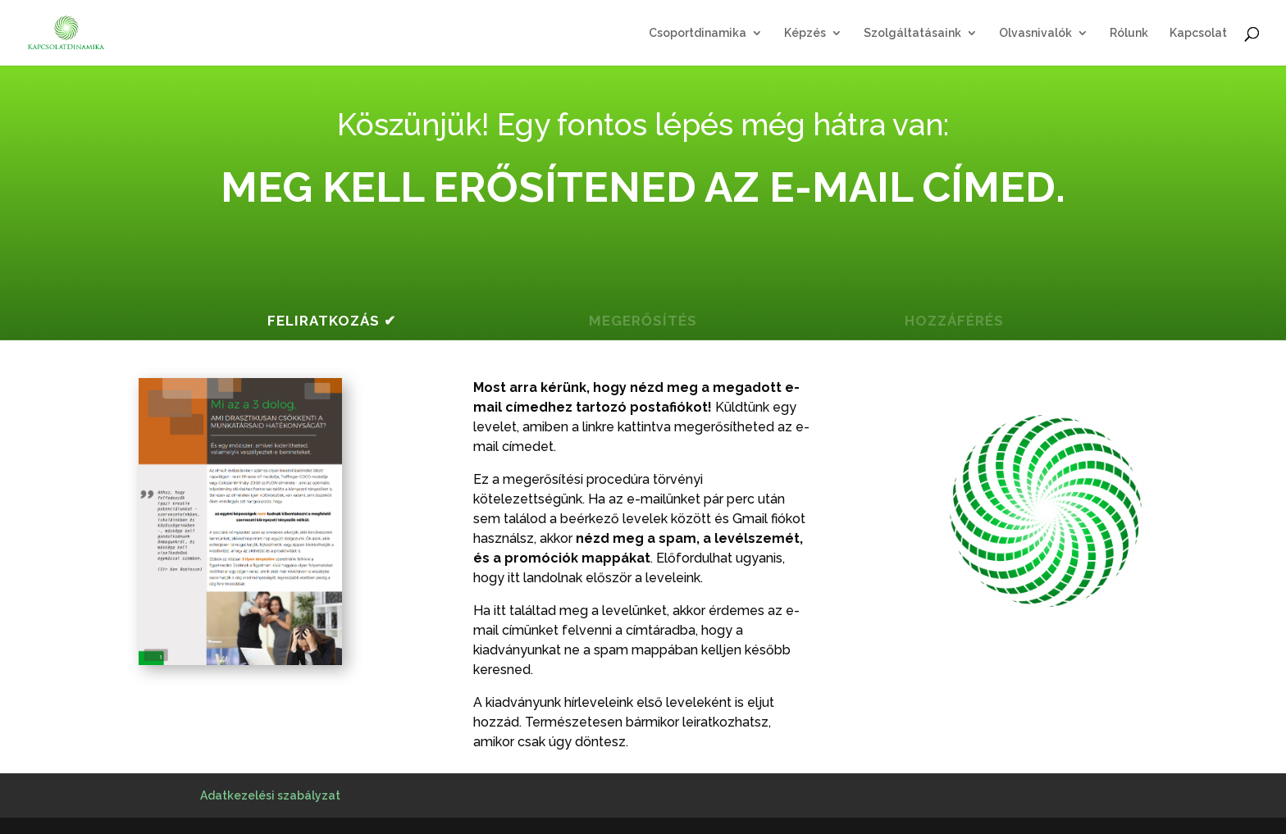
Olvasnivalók (1035, 33)
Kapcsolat (1198, 33)
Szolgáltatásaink (912, 33)
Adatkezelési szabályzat (270, 795)
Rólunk (1129, 33)
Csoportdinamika (697, 33)
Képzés (805, 33)
